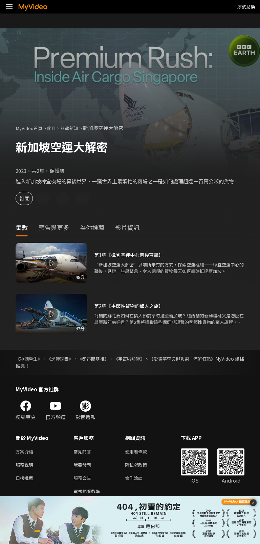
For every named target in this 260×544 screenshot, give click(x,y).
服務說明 (26, 466)
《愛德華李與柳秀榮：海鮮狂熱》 (208, 358)
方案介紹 (26, 452)
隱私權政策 (141, 466)
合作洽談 (139, 480)
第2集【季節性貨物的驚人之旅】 (131, 306)
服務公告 (83, 480)
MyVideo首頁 (31, 127)
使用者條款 (141, 452)
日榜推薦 (26, 480)
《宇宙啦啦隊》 (148, 358)
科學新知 (76, 127)
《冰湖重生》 (30, 358)
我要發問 (83, 466)
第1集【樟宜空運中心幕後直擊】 (131, 255)
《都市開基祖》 (106, 358)
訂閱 (29, 198)
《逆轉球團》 (67, 358)
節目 (56, 127)
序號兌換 (246, 6)
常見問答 (83, 452)
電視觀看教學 (88, 494)
